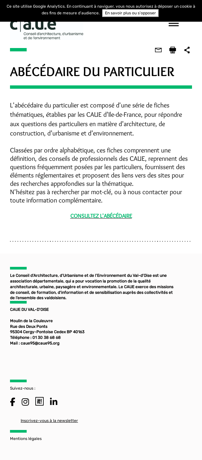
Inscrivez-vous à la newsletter (49, 420)
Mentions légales (26, 438)
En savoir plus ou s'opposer (130, 13)
